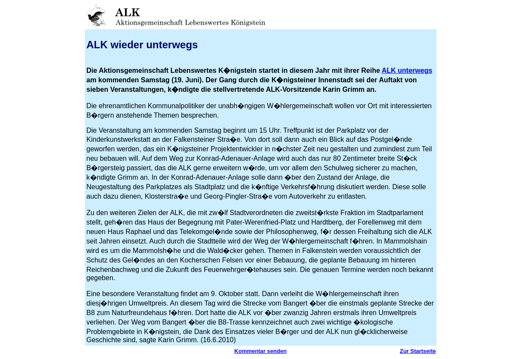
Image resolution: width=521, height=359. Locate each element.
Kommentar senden (260, 351)
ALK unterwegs (407, 70)
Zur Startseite (418, 351)
